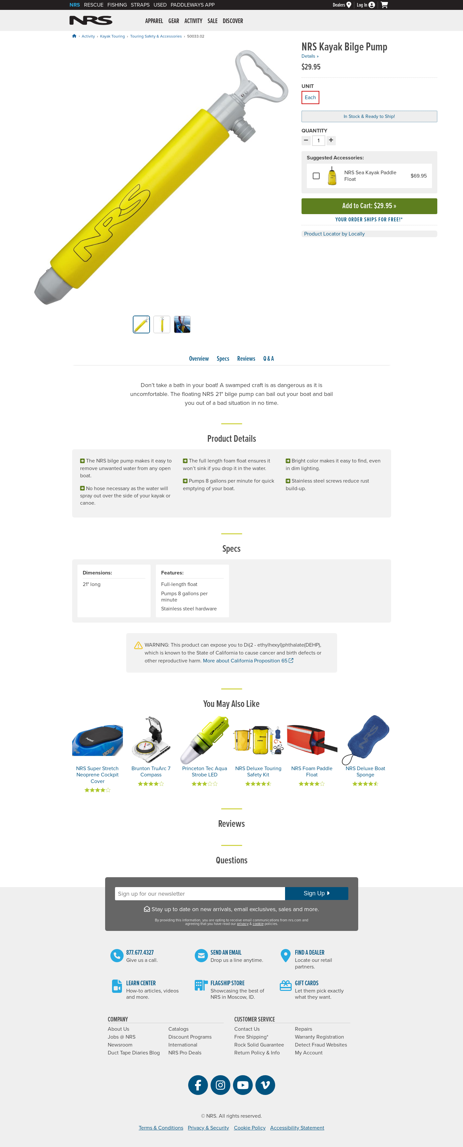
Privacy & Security (208, 1128)
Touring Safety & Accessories (156, 36)
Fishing (117, 5)
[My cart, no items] (387, 5)
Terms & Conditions (161, 1128)
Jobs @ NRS (121, 1037)
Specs (223, 359)
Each (310, 97)
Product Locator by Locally (334, 234)
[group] (162, 179)
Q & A (268, 359)
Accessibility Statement (297, 1128)
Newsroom (120, 1045)
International (182, 1045)
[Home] (74, 36)
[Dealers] (345, 5)
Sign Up (316, 893)
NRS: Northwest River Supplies (91, 20)
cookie (258, 924)
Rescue (93, 5)
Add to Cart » (369, 206)
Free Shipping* (251, 1037)
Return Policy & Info (257, 1052)
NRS (75, 5)
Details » (310, 56)
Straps (140, 5)
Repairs (303, 1029)
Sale (212, 21)
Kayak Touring (112, 36)
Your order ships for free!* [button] (369, 220)
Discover (233, 21)
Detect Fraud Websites (321, 1045)
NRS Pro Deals (184, 1052)
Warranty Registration (319, 1037)
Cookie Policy (250, 1128)
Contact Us (247, 1029)
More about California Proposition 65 (248, 660)
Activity (193, 21)
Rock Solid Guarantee (259, 1045)
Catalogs (178, 1029)
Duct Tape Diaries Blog (134, 1052)
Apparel (154, 21)
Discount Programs (190, 1037)
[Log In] (369, 5)
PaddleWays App (193, 5)
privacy (242, 924)
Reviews (246, 359)
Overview (199, 359)
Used (160, 5)
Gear (173, 21)
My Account (309, 1052)
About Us (118, 1029)
